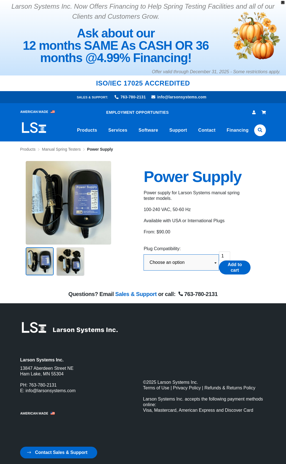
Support (178, 130)
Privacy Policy (187, 387)
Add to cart (235, 267)
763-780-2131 (130, 97)
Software (148, 130)
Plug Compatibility (161, 248)
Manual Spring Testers (61, 149)
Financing (238, 130)
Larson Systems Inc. (178, 382)
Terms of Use (156, 387)
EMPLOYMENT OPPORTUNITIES (137, 112)
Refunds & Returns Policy (229, 387)
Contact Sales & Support (57, 452)
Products (87, 130)
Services (117, 130)
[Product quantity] (224, 256)
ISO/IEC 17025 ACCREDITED (143, 83)
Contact (207, 130)
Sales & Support (135, 294)
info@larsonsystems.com (178, 97)
